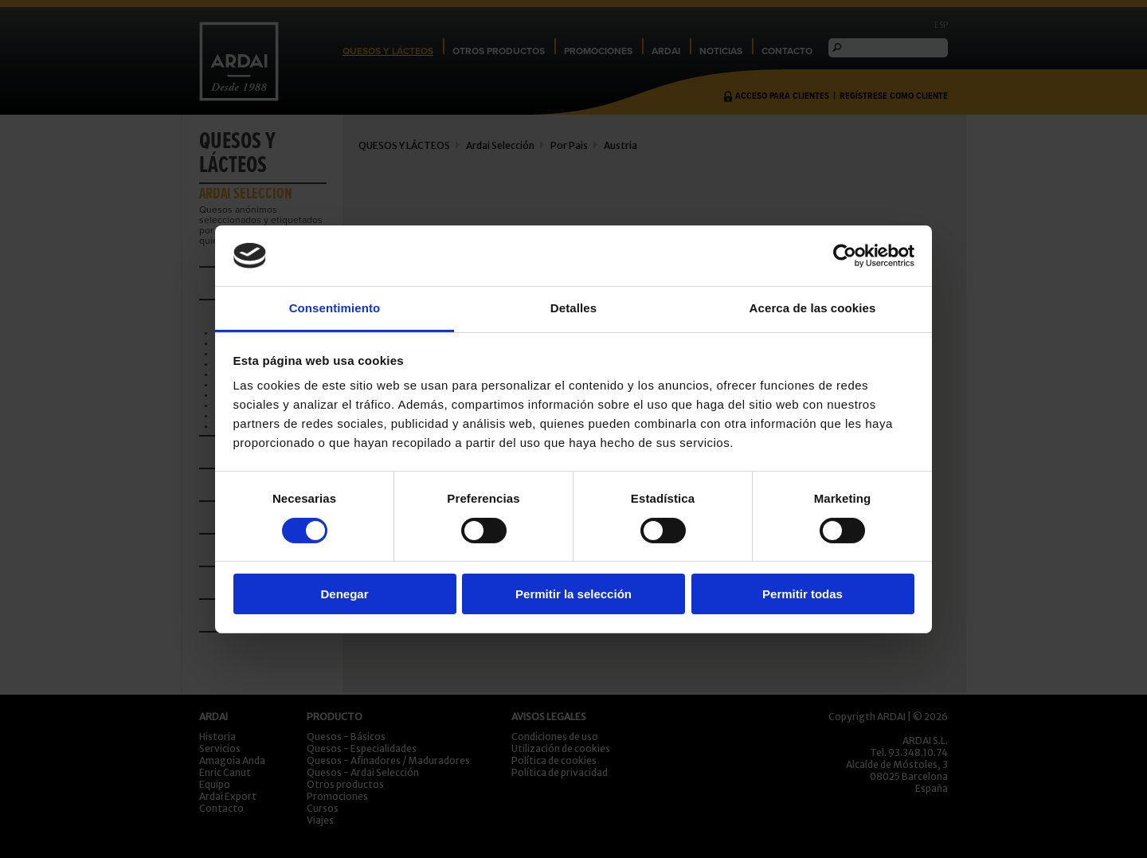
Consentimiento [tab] (335, 308)
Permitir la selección (573, 594)
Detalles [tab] (573, 308)
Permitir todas (802, 594)
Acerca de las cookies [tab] (813, 308)
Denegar (344, 594)
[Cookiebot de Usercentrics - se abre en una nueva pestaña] (844, 256)
